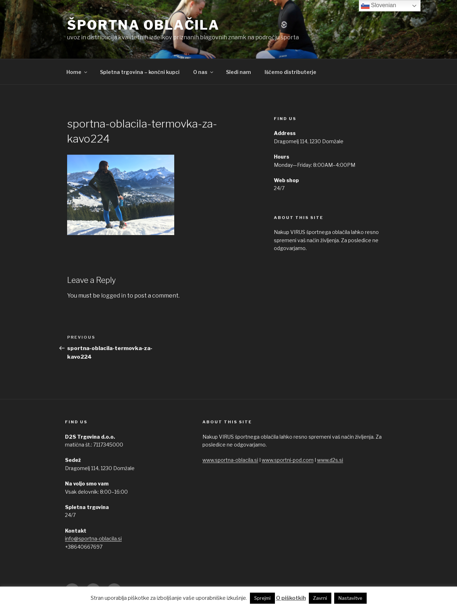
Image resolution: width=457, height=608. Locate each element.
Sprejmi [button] (262, 598)
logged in (113, 295)
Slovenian (378, 5)
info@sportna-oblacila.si (93, 538)
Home (77, 72)
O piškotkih (291, 598)
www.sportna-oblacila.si (230, 460)
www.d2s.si (330, 460)
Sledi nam (238, 72)
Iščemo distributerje (290, 72)
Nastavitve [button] (350, 598)
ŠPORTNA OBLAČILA (143, 25)
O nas (203, 72)
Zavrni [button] (320, 598)
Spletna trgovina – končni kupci (140, 72)
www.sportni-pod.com (287, 460)
